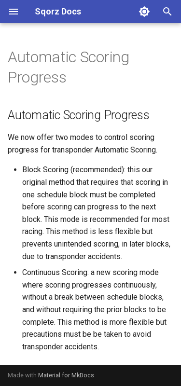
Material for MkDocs (66, 375)
